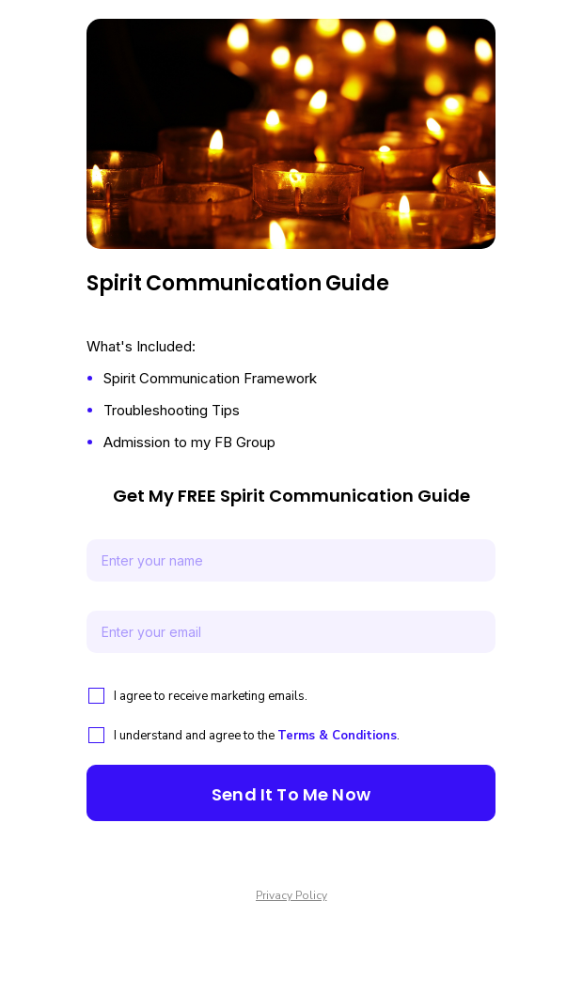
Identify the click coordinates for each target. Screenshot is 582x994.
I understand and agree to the (195, 735)
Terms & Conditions (337, 735)
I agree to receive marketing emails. (210, 696)
